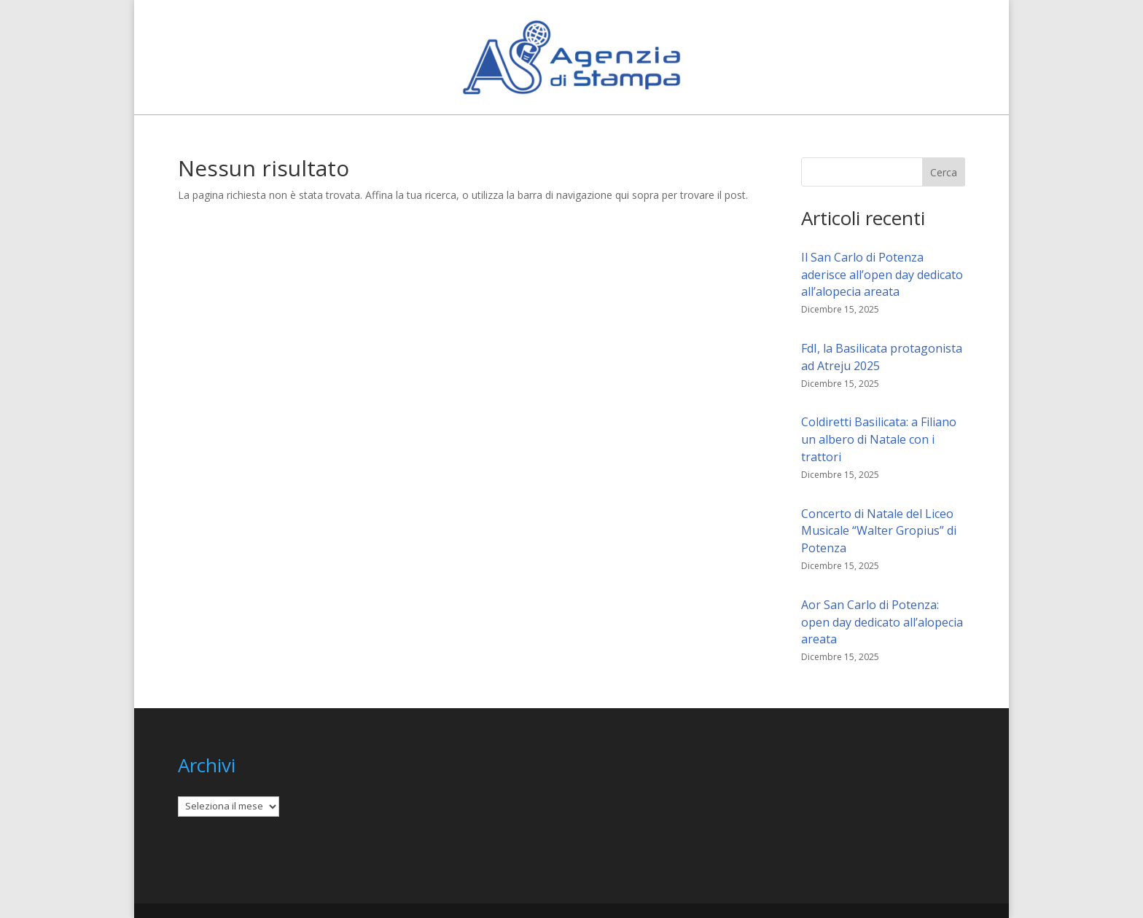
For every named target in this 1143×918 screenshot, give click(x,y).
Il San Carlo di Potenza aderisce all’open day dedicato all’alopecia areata (882, 274)
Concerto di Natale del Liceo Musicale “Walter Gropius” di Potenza (878, 531)
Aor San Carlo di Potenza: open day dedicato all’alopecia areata (882, 622)
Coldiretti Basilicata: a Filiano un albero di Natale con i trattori (878, 439)
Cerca (943, 172)
